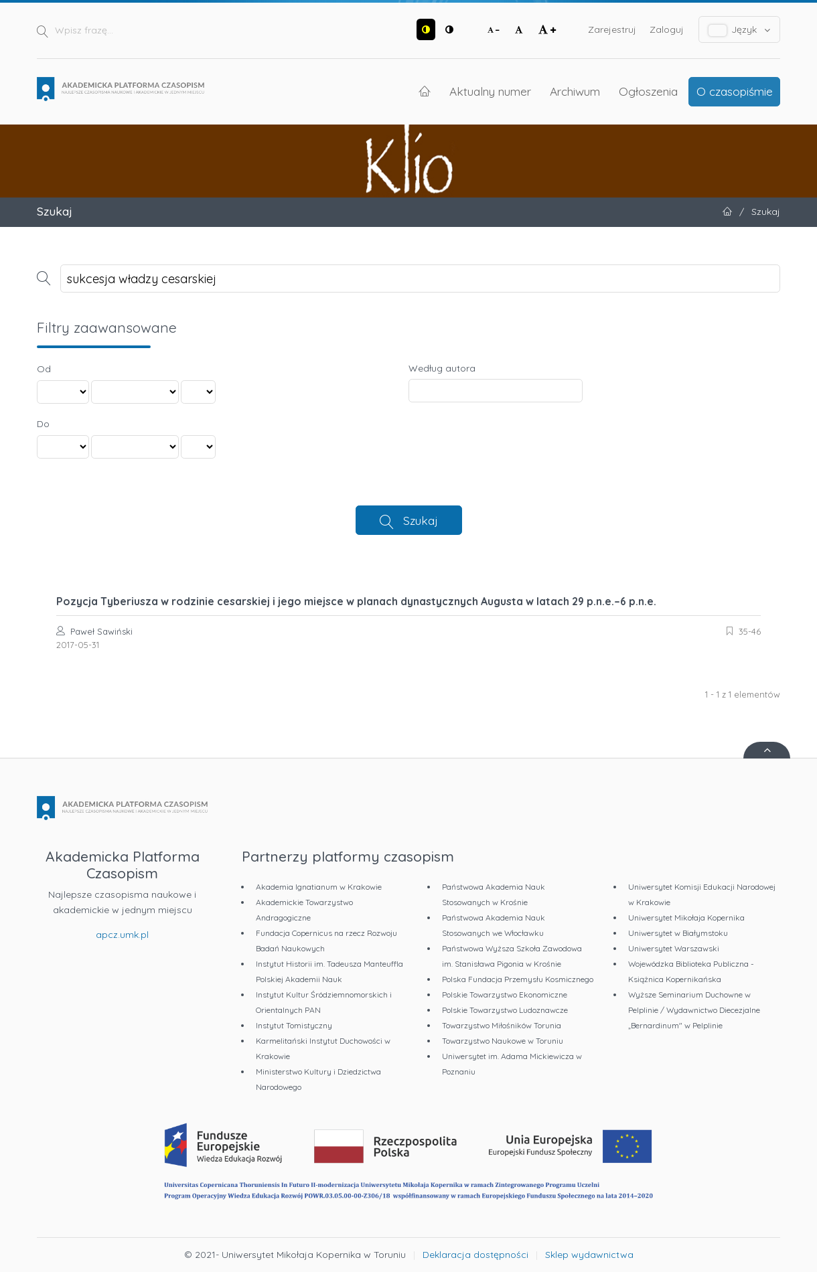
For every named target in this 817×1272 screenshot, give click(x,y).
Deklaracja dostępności (475, 1255)
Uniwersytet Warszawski (673, 948)
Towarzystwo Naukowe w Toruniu (502, 1041)
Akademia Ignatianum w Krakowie (319, 887)
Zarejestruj (612, 29)
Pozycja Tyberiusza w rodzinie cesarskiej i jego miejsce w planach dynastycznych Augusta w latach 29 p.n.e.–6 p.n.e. (356, 601)
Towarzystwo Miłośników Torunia (501, 1025)
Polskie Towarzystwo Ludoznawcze (505, 1010)
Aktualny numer (490, 91)
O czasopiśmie (734, 91)
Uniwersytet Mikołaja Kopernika (686, 917)
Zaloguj (667, 29)
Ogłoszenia (648, 91)
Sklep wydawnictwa (589, 1255)
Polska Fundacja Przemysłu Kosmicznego (517, 979)
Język (740, 29)
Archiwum (575, 91)
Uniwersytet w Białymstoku (678, 933)
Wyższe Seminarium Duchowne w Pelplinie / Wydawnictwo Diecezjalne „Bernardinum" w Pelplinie (694, 1009)
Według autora (441, 368)
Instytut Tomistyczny (294, 1025)
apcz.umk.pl (122, 935)
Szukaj (420, 520)
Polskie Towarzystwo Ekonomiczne (504, 994)
